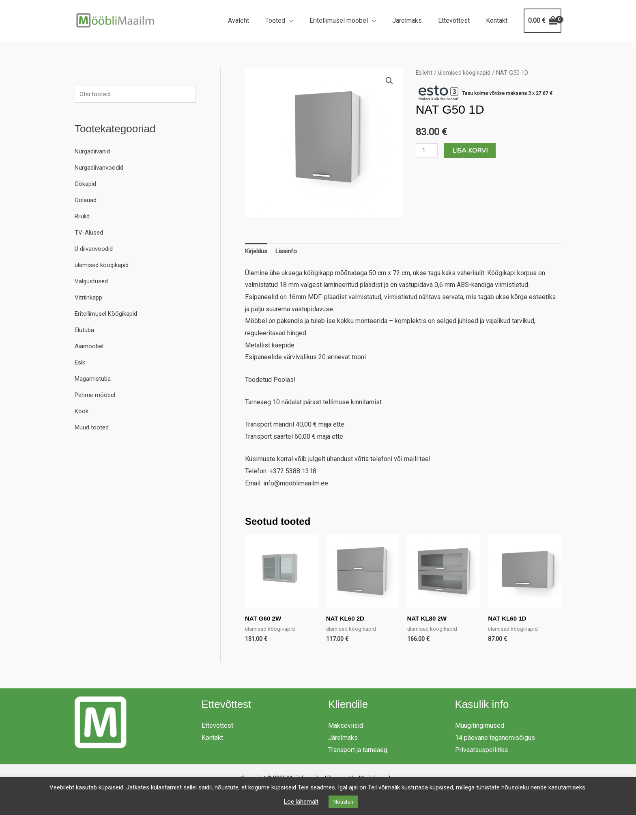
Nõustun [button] (343, 802)
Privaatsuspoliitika (481, 751)
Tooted (290, 20)
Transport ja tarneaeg (357, 751)
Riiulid (83, 217)
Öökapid (86, 185)
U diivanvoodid (95, 250)
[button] (389, 81)
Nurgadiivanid (94, 152)
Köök (82, 412)
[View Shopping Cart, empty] (542, 21)
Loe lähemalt (301, 801)
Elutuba (85, 331)
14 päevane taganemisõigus (495, 740)
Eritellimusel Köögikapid (109, 315)
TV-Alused (90, 233)
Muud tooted (93, 428)
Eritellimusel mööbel (350, 20)
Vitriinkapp (90, 298)
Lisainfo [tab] (289, 252)
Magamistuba (94, 380)
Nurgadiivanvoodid (101, 168)
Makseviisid (345, 727)
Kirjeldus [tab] (257, 252)
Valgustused (92, 282)
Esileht (424, 72)
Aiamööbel (90, 347)
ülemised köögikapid (104, 266)
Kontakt (498, 20)
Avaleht (256, 20)
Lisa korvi (471, 150)
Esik (81, 363)
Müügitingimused (479, 727)
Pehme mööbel (96, 396)
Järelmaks (415, 20)
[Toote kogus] (427, 150)
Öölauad (86, 201)
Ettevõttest (459, 20)
